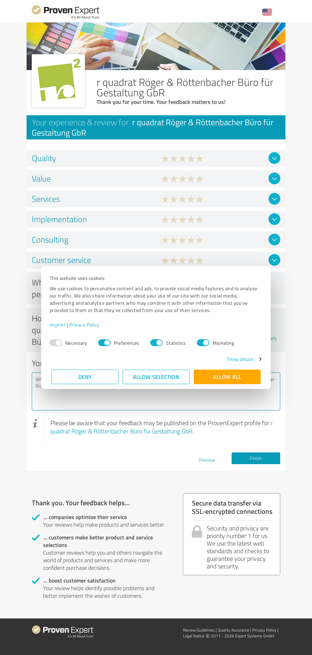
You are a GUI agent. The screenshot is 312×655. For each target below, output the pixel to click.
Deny (85, 377)
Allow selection (156, 377)
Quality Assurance (233, 630)
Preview (207, 460)
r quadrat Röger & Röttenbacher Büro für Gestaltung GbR (161, 427)
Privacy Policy (86, 324)
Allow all (227, 377)
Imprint (59, 324)
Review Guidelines (199, 630)
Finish (256, 458)
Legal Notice (193, 636)
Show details (238, 359)
